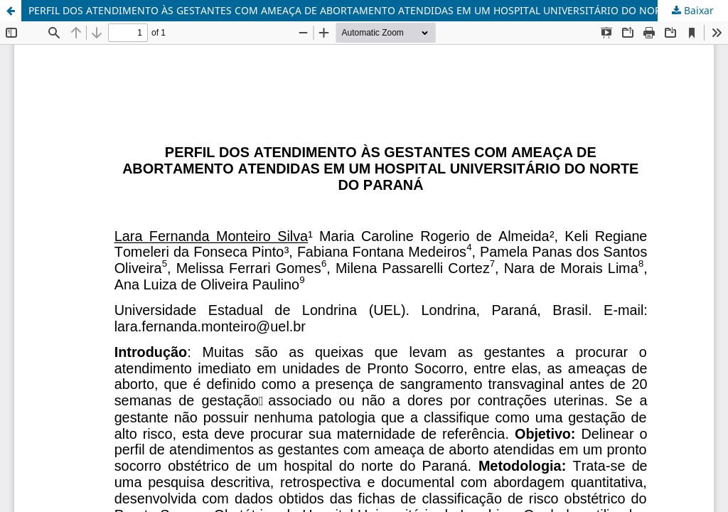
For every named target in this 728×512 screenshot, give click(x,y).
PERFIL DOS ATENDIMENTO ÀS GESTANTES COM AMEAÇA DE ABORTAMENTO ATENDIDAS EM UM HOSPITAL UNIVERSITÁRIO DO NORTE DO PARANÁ (378, 10)
